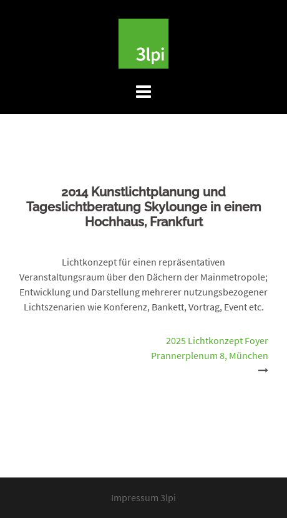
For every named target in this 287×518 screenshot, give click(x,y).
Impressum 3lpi (143, 497)
